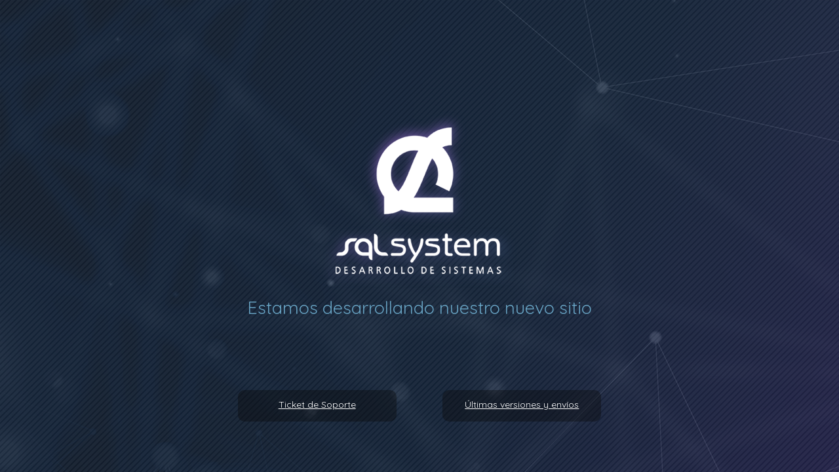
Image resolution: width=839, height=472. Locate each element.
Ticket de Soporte (317, 404)
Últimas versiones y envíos (522, 404)
